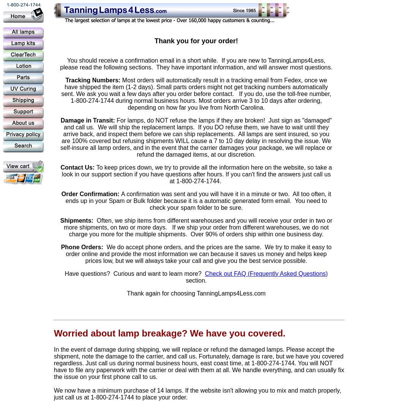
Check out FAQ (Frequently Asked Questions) (266, 273)
